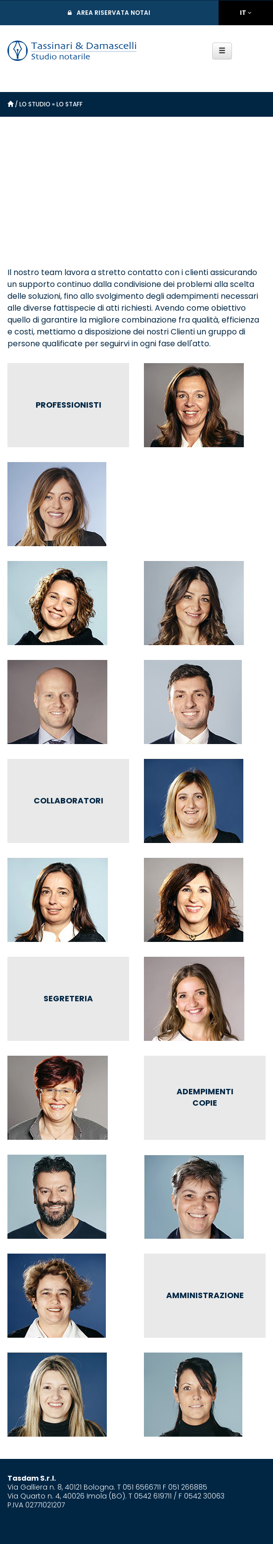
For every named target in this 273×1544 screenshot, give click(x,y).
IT (243, 12)
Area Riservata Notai (113, 12)
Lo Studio (34, 104)
